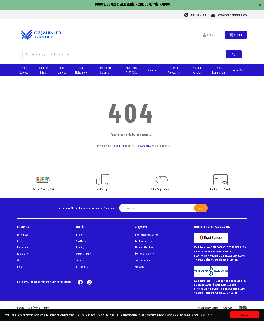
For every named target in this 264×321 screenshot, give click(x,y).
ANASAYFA (145, 145)
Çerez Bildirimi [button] (206, 314)
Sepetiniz (80, 260)
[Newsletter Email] (163, 208)
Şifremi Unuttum (83, 254)
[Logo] (43, 34)
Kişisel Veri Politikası (144, 247)
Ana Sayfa (139, 266)
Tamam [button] (244, 314)
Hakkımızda (22, 234)
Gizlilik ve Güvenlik (143, 241)
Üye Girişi (80, 247)
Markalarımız (82, 266)
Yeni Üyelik (81, 241)
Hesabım (80, 234)
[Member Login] (210, 35)
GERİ (121, 145)
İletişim (20, 241)
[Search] (131, 54)
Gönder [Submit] (200, 208)
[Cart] (236, 35)
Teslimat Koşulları (143, 260)
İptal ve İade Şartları (144, 254)
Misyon (20, 266)
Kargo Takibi (22, 254)
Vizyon (20, 260)
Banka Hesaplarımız (26, 247)
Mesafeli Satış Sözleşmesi (146, 234)
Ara (233, 54)
